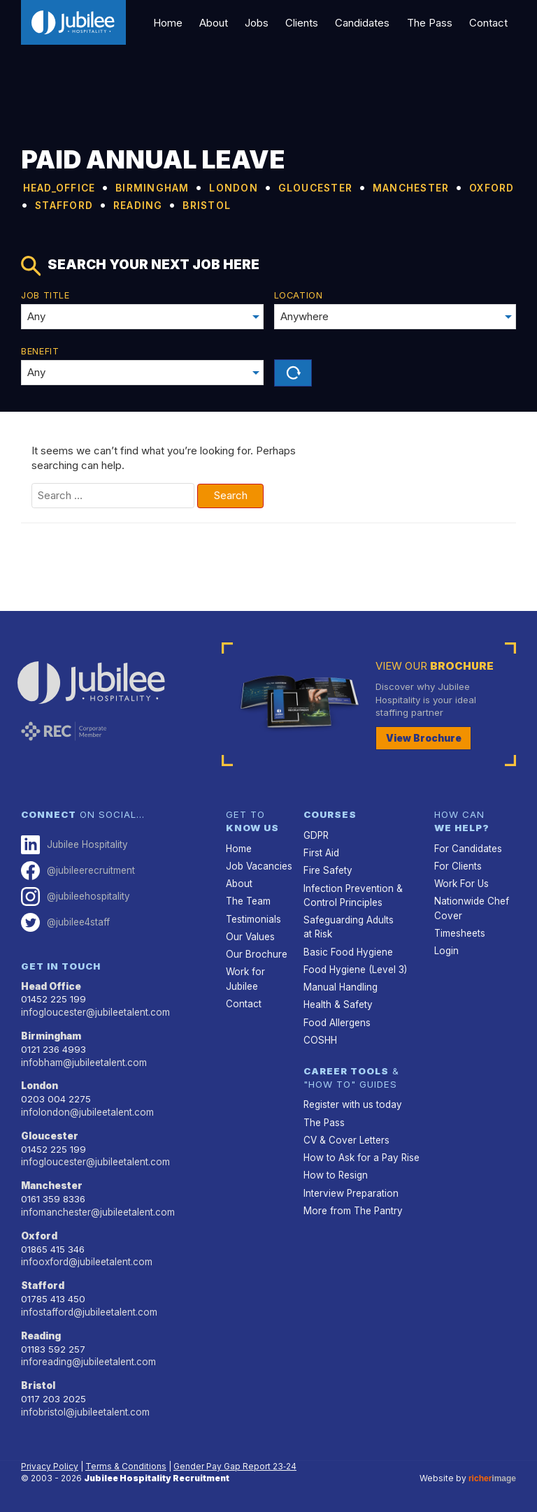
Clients (305, 22)
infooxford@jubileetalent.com (85, 1259)
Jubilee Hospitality (74, 844)
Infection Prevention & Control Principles (352, 894)
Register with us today (352, 1102)
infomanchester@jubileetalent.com (97, 1209)
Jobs (262, 22)
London (39, 1084)
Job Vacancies (259, 865)
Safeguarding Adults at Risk (348, 925)
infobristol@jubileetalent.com (84, 1407)
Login (446, 949)
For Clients (457, 865)
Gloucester (49, 1133)
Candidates (365, 22)
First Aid (320, 852)
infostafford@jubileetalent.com (88, 1308)
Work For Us (460, 882)
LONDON (275, 187)
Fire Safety (327, 869)
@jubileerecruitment (78, 870)
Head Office (51, 985)
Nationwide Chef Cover (471, 907)
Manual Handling (340, 985)
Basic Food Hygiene (346, 950)
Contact (489, 22)
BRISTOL (417, 204)
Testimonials (253, 917)
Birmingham (51, 1034)
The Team (248, 900)
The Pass (431, 22)
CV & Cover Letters (345, 1137)
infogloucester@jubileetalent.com (94, 1010)
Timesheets (459, 931)
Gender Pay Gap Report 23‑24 (234, 1462)
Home (175, 22)
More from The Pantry (352, 1207)
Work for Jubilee (245, 977)
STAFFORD (251, 204)
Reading (41, 1332)
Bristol (38, 1382)
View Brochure (423, 738)
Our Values (250, 935)
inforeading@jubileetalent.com (88, 1358)
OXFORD (167, 204)
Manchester (52, 1183)
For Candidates (467, 848)
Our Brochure (256, 952)
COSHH (319, 1037)
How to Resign (334, 1172)
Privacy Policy (49, 1462)
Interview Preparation (350, 1189)
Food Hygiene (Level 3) (353, 967)
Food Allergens (335, 1019)
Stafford (43, 1282)
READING (337, 204)
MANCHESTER (71, 204)
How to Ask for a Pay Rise (360, 1154)
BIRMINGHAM (181, 187)
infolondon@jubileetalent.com (86, 1110)
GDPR (315, 834)
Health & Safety (337, 1002)
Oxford (39, 1233)
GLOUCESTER (371, 187)
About (220, 22)
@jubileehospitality (75, 895)
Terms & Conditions (125, 1462)
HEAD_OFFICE (69, 187)
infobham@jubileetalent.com (83, 1060)
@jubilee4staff (65, 921)
